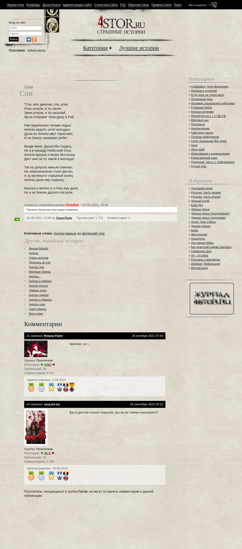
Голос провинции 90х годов (208, 141)
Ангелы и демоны (40, 281)
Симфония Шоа (201, 251)
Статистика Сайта (106, 5)
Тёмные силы (38, 290)
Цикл (194, 145)
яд (79, 233)
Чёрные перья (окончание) (208, 217)
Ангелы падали (39, 295)
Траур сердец (37, 309)
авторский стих (93, 233)
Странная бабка (201, 107)
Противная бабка (202, 243)
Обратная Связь (138, 5)
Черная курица (200, 226)
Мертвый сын (199, 120)
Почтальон (198, 124)
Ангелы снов (37, 304)
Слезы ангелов (38, 257)
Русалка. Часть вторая (205, 196)
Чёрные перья (200, 209)
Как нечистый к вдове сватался (211, 247)
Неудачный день (201, 99)
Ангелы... (35, 276)
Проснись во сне (39, 262)
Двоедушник (199, 234)
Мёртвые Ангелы (40, 271)
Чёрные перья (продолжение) (210, 213)
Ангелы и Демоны (40, 299)
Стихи (28, 87)
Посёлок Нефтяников (205, 137)
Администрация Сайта (77, 5)
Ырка (194, 230)
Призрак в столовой (204, 90)
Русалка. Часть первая (206, 192)
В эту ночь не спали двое (207, 95)
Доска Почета (51, 5)
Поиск (178, 5)
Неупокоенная (200, 128)
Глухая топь (198, 166)
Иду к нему (36, 313)
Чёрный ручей (200, 201)
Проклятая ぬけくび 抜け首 (208, 116)
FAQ (123, 5)
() (48, 364)
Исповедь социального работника (213, 103)
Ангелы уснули (38, 285)
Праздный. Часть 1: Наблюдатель (213, 162)
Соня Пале (64, 218)
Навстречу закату (202, 132)
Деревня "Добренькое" (205, 264)
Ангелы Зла (36, 267)
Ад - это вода (199, 255)
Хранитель (198, 238)
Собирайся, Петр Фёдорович (210, 86)
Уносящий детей (201, 188)
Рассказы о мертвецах (205, 259)
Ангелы (59, 233)
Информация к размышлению (210, 153)
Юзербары (33, 5)
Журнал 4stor (15, 5)
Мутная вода (199, 268)
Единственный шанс (204, 158)
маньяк (71, 233)
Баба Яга (197, 205)
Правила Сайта (161, 5)
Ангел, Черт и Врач (203, 222)
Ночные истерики (202, 111)
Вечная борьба (38, 248)
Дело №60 (198, 149)
